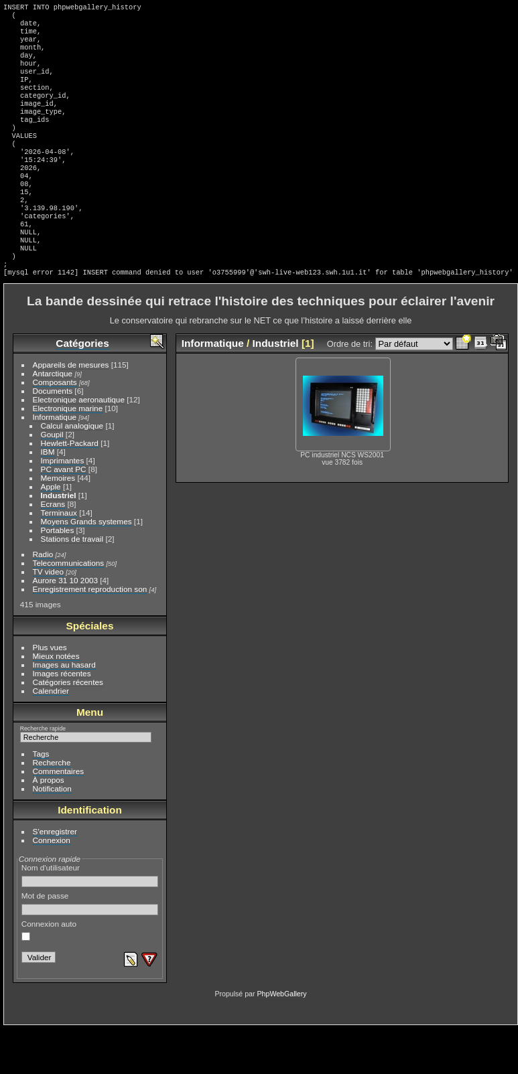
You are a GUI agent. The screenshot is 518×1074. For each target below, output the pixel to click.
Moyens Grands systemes (86, 566)
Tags (41, 799)
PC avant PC (63, 514)
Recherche (52, 807)
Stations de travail (72, 584)
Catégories (82, 388)
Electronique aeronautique (79, 445)
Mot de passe (90, 949)
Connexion (51, 885)
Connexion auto (48, 975)
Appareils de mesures (71, 410)
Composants (55, 427)
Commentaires (58, 816)
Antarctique (53, 418)
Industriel (58, 540)
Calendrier (51, 736)
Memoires (58, 523)
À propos (48, 825)
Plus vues (50, 692)
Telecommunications (69, 608)
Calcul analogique (72, 471)
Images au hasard (64, 710)
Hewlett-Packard (70, 488)
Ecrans (53, 549)
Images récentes (62, 718)
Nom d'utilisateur (90, 921)
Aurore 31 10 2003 (65, 625)
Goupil (52, 479)
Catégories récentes (68, 727)
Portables (57, 575)
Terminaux (59, 558)
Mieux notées (56, 701)
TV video (48, 617)
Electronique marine (68, 453)
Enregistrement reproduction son (90, 634)
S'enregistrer (55, 876)
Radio (43, 599)
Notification (52, 834)
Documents (53, 436)
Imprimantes (62, 506)
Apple (51, 532)
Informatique (54, 462)
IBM (48, 497)
